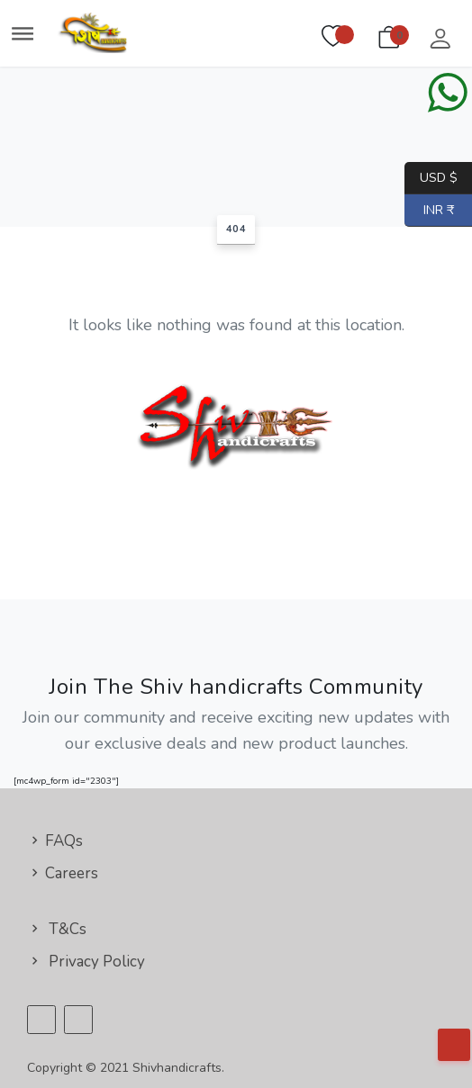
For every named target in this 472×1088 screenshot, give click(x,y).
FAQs (55, 841)
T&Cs (56, 929)
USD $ (438, 178)
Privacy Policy (86, 961)
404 (236, 229)
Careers (62, 873)
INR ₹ (429, 210)
